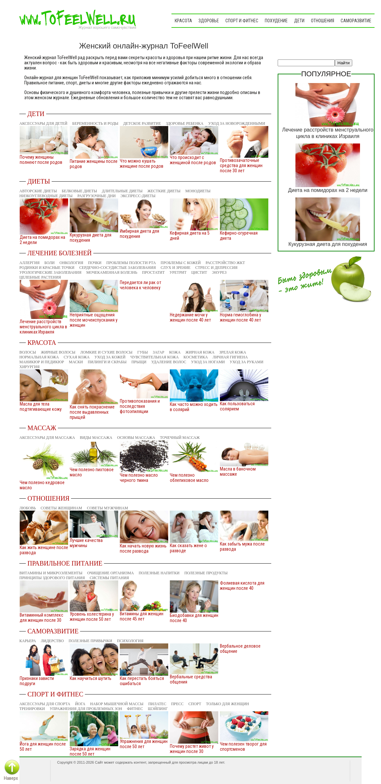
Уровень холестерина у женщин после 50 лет (92, 616)
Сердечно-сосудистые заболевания (117, 267)
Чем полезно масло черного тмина (139, 477)
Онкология (71, 262)
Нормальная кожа (39, 357)
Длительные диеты (122, 191)
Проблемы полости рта (131, 262)
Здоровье (209, 20)
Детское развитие (142, 123)
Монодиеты (198, 191)
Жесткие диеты (163, 191)
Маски (76, 362)
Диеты (38, 181)
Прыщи (139, 362)
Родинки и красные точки (46, 267)
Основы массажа (136, 437)
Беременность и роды (95, 123)
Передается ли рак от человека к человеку (140, 285)
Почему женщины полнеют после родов (41, 159)
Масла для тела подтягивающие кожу (41, 406)
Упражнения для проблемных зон (86, 708)
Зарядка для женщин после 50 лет (90, 751)
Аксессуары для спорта (44, 704)
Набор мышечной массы (116, 704)
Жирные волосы (58, 352)
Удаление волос (168, 362)
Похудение (276, 20)
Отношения (322, 20)
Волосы (27, 352)
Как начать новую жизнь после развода (143, 548)
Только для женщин (227, 704)
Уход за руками (246, 362)
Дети (299, 20)
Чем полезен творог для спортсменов (243, 746)
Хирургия (29, 367)
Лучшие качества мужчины (86, 543)
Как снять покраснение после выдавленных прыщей (92, 412)
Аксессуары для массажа (47, 437)
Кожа (175, 352)
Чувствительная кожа (154, 357)
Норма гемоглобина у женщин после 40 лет (240, 317)
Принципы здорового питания (52, 578)
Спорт (195, 704)
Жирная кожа (199, 352)
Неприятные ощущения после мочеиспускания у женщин (94, 320)
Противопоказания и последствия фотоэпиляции (140, 406)
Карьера (27, 641)
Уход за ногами (208, 362)
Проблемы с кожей (181, 262)
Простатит (153, 272)
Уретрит (178, 272)
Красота (183, 20)
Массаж (41, 427)
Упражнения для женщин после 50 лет (144, 744)
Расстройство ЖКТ (225, 262)
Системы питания (109, 578)
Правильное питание (64, 563)
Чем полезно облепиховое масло (189, 477)
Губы (142, 352)
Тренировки (32, 708)
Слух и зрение (175, 267)
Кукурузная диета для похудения (327, 244)
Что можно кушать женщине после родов (141, 163)
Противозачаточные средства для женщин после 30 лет (241, 165)
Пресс (177, 704)
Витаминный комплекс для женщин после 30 (41, 617)
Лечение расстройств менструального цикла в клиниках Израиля (43, 326)
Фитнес (135, 708)
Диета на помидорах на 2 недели (327, 190)
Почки (95, 262)
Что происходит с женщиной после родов (193, 160)
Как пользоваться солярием (237, 406)
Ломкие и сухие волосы (106, 352)
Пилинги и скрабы (107, 362)
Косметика (195, 357)
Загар (158, 352)
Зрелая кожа (232, 352)
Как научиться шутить (90, 678)
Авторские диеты (38, 191)
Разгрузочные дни (96, 196)
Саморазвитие (356, 20)
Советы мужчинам (107, 508)
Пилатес (157, 704)
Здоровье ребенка (184, 123)
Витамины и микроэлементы (50, 573)
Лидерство (52, 641)
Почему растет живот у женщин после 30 (192, 749)
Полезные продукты (206, 573)
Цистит (199, 272)
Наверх (11, 778)
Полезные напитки (159, 573)
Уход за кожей (109, 357)
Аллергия (29, 262)
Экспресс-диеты (137, 196)
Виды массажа (96, 437)
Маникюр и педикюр (41, 362)
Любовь (27, 508)
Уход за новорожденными (236, 123)
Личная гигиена (230, 357)
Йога (80, 704)
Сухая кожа (76, 357)
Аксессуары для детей (43, 123)
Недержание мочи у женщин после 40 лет (190, 317)
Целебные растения (40, 277)
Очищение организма (110, 573)
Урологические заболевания (50, 272)
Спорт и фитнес (241, 20)
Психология (130, 641)
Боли (50, 262)
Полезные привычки (90, 641)
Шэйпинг (158, 708)
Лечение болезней (59, 253)
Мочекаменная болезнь (111, 272)
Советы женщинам (61, 508)
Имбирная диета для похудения (139, 233)
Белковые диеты (79, 191)
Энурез (219, 272)
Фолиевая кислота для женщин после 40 (242, 585)
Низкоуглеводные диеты (46, 196)
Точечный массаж (180, 437)
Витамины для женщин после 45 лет (141, 616)
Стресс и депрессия (216, 267)
